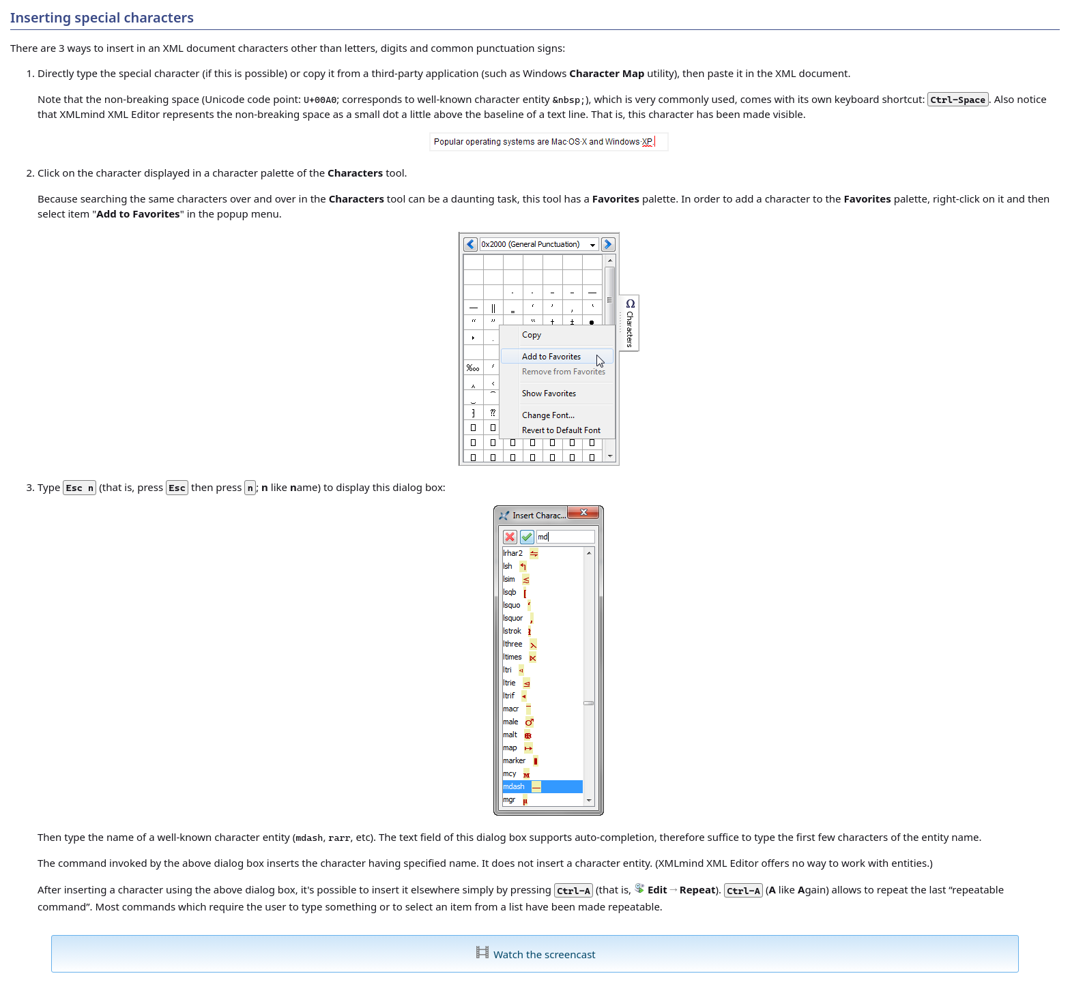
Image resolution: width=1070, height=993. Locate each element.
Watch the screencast (544, 954)
